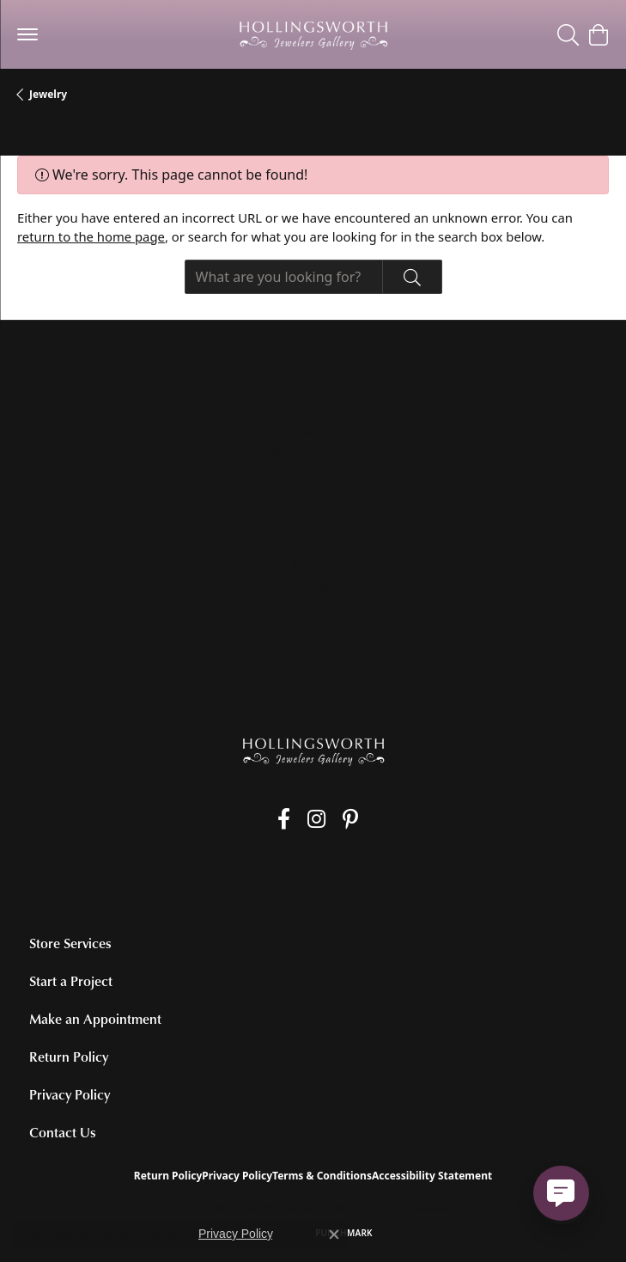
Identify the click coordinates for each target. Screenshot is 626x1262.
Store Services (70, 943)
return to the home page (91, 236)
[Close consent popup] (334, 1234)
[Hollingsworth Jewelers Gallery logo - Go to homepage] (313, 34)
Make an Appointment (95, 1018)
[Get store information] (313, 494)
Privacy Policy (69, 1094)
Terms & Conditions (322, 1175)
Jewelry (48, 94)
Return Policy (68, 1056)
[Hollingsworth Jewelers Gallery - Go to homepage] (313, 751)
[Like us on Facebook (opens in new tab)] (283, 819)
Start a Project (70, 980)
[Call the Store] (313, 472)
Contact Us (62, 1132)
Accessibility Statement (432, 1175)
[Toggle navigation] (27, 34)
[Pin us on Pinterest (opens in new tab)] (350, 819)
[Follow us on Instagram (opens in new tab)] (316, 819)
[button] (568, 34)
